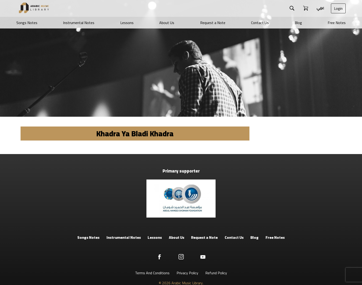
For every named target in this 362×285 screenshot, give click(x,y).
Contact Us (260, 22)
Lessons (127, 22)
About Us (166, 22)
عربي (320, 7)
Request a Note (212, 22)
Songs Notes (26, 22)
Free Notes (337, 22)
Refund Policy (216, 272)
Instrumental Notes (78, 22)
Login (338, 8)
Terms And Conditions (152, 272)
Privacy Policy (187, 272)
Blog (298, 22)
